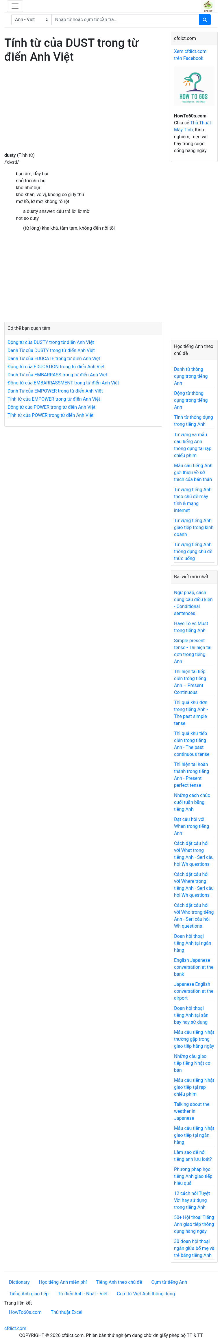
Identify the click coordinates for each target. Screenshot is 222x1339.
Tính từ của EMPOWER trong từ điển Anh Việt (54, 399)
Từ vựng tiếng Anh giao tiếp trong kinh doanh (193, 527)
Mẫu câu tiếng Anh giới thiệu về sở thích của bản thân (193, 472)
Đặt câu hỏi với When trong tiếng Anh (191, 826)
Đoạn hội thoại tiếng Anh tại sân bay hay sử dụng (191, 1015)
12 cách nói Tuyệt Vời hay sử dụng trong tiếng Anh (192, 1200)
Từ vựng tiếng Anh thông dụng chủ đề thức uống (193, 551)
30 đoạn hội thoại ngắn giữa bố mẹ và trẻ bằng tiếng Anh (194, 1248)
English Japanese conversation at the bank (193, 967)
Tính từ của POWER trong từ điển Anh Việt (50, 415)
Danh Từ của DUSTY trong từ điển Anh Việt (51, 350)
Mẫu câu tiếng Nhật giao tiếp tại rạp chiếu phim (194, 1087)
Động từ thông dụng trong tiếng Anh (191, 400)
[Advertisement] (83, 111)
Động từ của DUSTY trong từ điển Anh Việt (51, 342)
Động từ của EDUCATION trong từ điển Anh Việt (56, 366)
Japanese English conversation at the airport (193, 991)
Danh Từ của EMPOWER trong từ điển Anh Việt (55, 391)
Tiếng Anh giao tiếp (29, 1293)
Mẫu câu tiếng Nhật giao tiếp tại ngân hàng (194, 1135)
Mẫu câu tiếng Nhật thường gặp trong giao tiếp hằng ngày (194, 1039)
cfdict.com (15, 1328)
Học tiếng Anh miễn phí (63, 1282)
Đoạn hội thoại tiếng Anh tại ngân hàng (192, 943)
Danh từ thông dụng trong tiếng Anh (191, 376)
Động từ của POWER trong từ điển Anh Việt (51, 407)
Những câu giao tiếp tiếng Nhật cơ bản (192, 1063)
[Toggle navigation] (15, 6)
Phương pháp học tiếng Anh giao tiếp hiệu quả (193, 1176)
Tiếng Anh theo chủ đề (119, 1282)
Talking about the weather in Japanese (191, 1111)
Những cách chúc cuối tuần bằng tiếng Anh (192, 802)
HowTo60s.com (25, 1312)
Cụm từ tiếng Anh (169, 1282)
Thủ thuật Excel (66, 1312)
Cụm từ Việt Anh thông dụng (146, 1293)
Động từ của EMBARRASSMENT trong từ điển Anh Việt (63, 383)
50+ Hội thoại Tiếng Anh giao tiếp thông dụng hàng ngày (194, 1224)
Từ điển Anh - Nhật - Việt (83, 1293)
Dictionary (19, 1282)
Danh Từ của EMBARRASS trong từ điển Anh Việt (57, 374)
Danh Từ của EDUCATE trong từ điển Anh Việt (54, 358)
